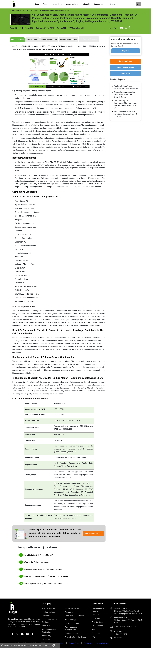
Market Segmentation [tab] (49, 39)
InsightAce (118, 638)
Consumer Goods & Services (49, 620)
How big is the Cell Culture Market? (38, 555)
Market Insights (72, 4)
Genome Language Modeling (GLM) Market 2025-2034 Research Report (124, 94)
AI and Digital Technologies (75, 637)
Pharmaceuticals (48, 608)
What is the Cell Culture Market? (37, 562)
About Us (86, 4)
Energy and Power (72, 623)
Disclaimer (88, 643)
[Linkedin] (122, 28)
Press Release (97, 626)
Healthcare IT (47, 616)
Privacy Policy (74, 643)
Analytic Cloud (97, 622)
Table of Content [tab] (33, 39)
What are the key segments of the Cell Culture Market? (46, 576)
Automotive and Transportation (71, 628)
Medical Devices (48, 612)
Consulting (57, 4)
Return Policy (102, 643)
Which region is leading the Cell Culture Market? (43, 583)
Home (37, 4)
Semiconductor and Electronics (49, 630)
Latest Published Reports (98, 609)
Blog (93, 629)
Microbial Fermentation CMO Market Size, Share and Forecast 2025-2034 (125, 114)
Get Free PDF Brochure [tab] (89, 39)
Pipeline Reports (71, 633)
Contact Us (98, 4)
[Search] (122, 4)
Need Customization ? (93, 533)
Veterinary (46, 639)
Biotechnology (20, 10)
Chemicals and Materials (74, 616)
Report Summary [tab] (17, 39)
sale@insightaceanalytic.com (125, 626)
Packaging (69, 612)
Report (45, 4)
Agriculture (46, 626)
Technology (46, 636)
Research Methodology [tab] (68, 39)
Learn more (47, 645)
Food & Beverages (72, 608)
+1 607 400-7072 (120, 634)
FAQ (93, 637)
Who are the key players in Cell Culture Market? (43, 569)
